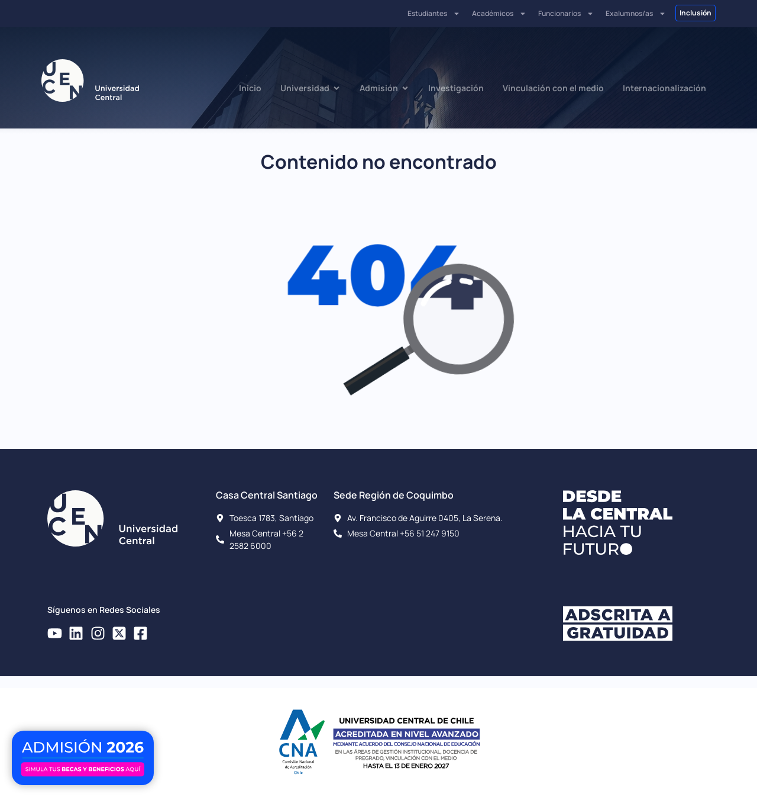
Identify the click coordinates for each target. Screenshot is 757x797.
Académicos (499, 13)
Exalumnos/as (636, 13)
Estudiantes (433, 13)
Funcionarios (566, 13)
